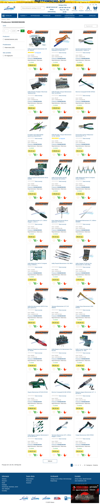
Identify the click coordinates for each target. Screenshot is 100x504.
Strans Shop (46, 498)
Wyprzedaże (30, 479)
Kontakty (4, 490)
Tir (57, 498)
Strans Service (35, 498)
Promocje (29, 481)
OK (22, 31)
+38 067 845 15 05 (65, 7)
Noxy (68, 498)
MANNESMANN (11, 39)
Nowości (4, 481)
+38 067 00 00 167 (52, 7)
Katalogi (4, 485)
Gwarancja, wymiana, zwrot (10, 486)
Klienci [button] (23, 15)
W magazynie (9, 55)
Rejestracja (54, 481)
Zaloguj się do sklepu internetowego (61, 479)
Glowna (3, 19)
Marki (8, 19)
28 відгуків (38, 52)
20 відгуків (62, 138)
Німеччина (10, 47)
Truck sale (24, 498)
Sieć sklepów (6, 488)
